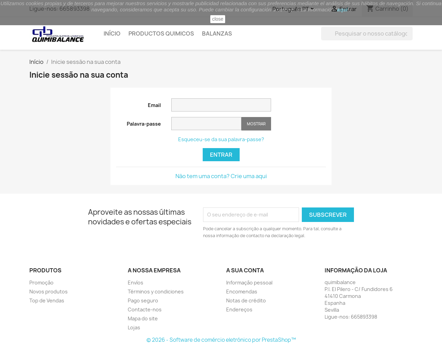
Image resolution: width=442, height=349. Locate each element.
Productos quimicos (161, 33)
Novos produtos (48, 291)
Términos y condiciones (156, 291)
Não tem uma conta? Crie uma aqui (221, 176)
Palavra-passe (144, 123)
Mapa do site (143, 318)
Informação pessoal (249, 282)
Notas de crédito (246, 300)
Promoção (41, 282)
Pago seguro (143, 300)
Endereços (239, 309)
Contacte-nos (145, 309)
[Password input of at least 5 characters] (206, 123)
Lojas (134, 327)
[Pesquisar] (367, 33)
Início (112, 33)
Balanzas (217, 33)
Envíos (135, 282)
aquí (342, 9)
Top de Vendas (46, 300)
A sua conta (245, 270)
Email (154, 105)
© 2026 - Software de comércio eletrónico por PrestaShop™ (221, 339)
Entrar (221, 154)
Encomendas (241, 291)
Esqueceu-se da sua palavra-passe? (221, 139)
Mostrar (256, 123)
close (217, 19)
